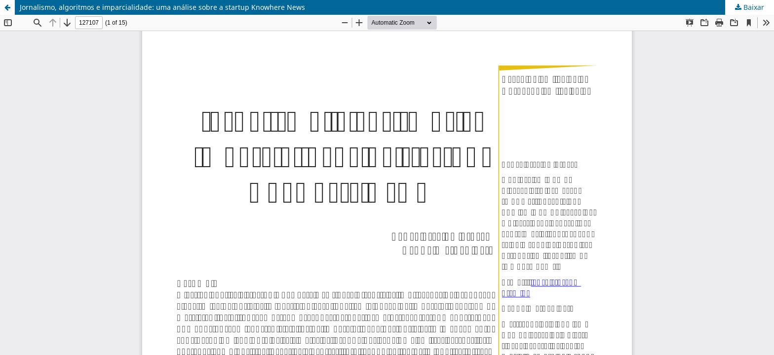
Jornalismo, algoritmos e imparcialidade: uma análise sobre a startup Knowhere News (162, 7)
